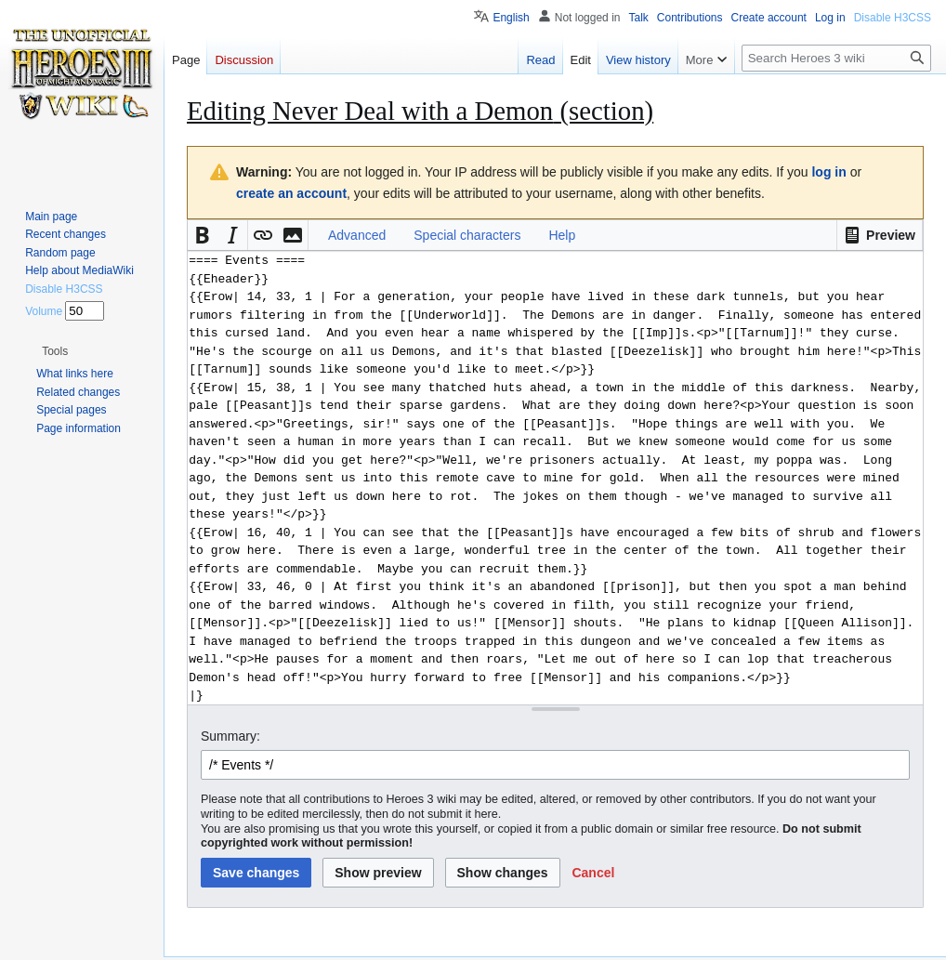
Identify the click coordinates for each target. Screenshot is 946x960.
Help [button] (561, 235)
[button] (879, 235)
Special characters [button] (467, 235)
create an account (291, 193)
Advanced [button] (357, 235)
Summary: (230, 736)
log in (828, 171)
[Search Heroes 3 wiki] (836, 58)
